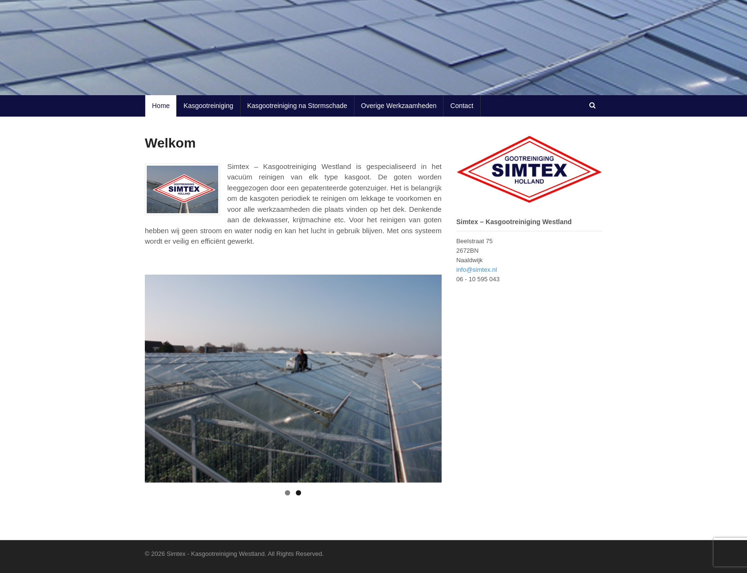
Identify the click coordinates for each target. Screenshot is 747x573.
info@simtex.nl (476, 269)
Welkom (170, 143)
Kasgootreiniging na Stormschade (297, 105)
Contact (461, 105)
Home (161, 105)
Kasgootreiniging (208, 105)
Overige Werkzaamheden (398, 105)
